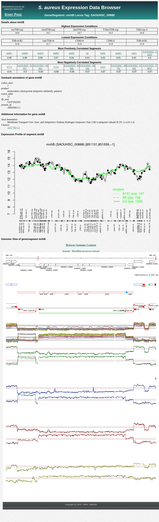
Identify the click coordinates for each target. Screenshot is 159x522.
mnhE (56, 53)
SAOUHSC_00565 (150, 53)
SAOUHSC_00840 (71, 67)
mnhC (9, 53)
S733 (56, 67)
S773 (9, 67)
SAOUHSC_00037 (150, 67)
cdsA (134, 53)
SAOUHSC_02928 (134, 67)
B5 (14, 127)
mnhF (71, 53)
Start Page (13, 14)
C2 (18, 127)
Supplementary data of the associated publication (13, 7)
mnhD (25, 53)
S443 (102, 53)
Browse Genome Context (81, 245)
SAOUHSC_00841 (40, 67)
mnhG (119, 53)
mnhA (40, 53)
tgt (87, 53)
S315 (102, 67)
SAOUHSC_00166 (87, 67)
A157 (10, 127)
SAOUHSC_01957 (25, 67)
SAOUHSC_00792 (118, 67)
